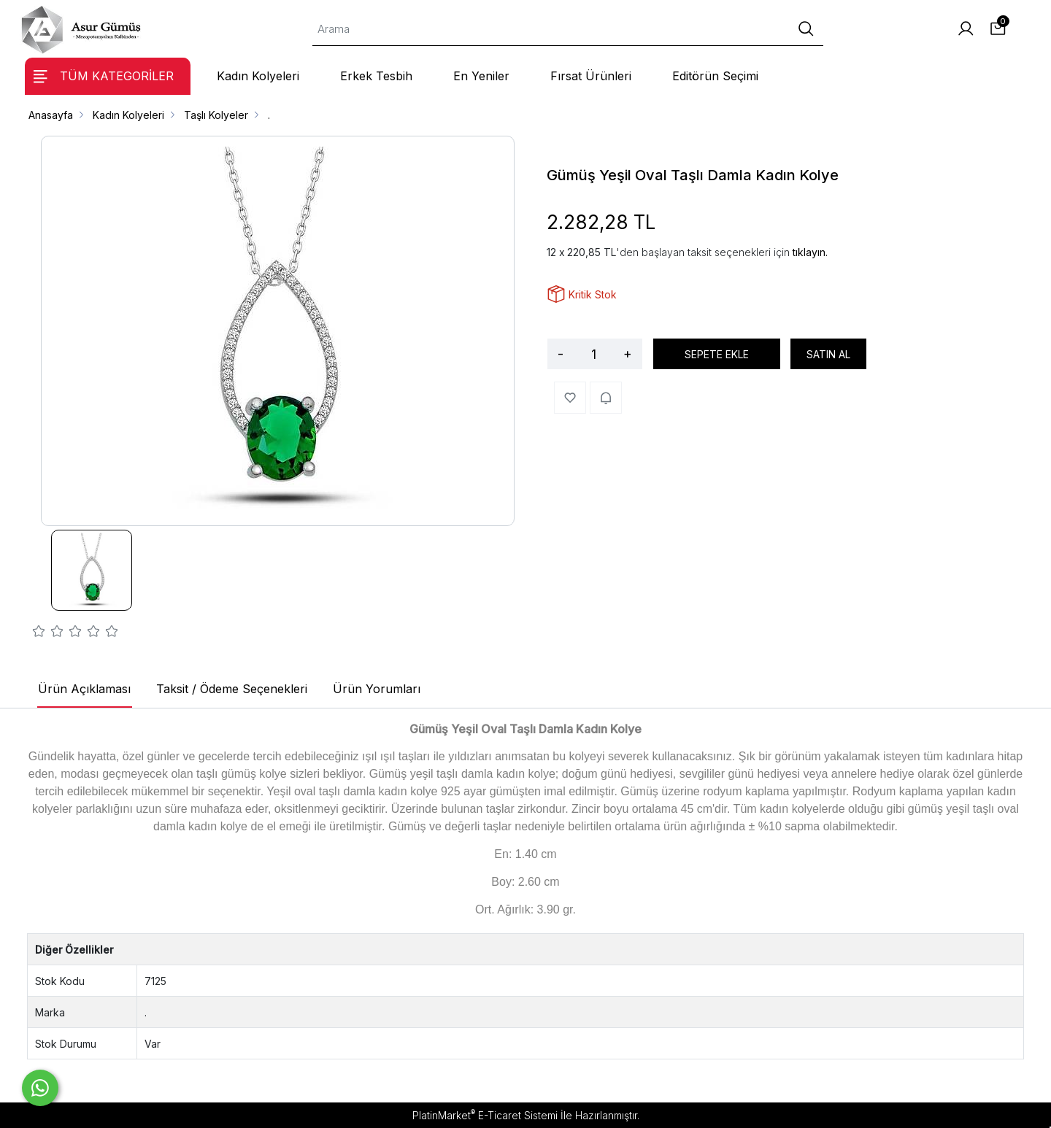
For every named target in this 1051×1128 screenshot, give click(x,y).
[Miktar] (593, 354)
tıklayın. (810, 252)
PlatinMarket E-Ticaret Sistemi (485, 1115)
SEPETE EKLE (717, 354)
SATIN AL (828, 354)
